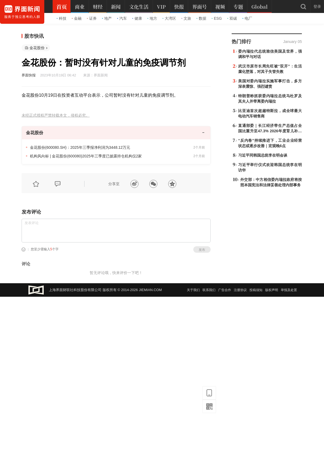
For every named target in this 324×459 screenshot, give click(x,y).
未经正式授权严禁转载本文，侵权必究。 (56, 115)
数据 (201, 18)
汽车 (122, 18)
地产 (107, 18)
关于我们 (193, 290)
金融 (77, 18)
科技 (61, 18)
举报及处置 (289, 290)
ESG (217, 18)
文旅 (186, 18)
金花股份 (37, 48)
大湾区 (169, 18)
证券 (92, 18)
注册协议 (240, 290)
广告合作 (224, 290)
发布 (202, 250)
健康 (137, 18)
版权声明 (271, 290)
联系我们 (208, 290)
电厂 (247, 18)
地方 (152, 18)
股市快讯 (34, 36)
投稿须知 (255, 290)
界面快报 (29, 75)
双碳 (232, 18)
